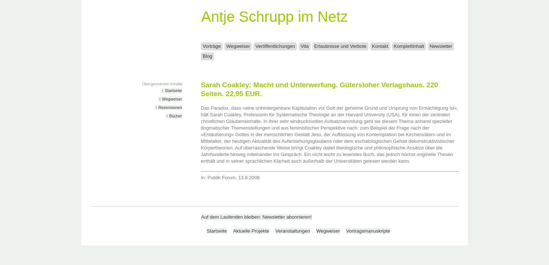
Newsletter (441, 46)
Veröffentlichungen (275, 46)
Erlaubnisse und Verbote (340, 46)
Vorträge (212, 46)
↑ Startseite (172, 90)
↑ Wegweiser (170, 99)
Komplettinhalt (409, 46)
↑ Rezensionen (168, 107)
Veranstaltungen (292, 231)
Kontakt (380, 46)
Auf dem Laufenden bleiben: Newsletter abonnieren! (256, 217)
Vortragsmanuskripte (368, 231)
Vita (305, 46)
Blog (207, 56)
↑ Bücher (174, 116)
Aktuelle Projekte (251, 231)
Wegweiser (238, 46)
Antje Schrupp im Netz (274, 16)
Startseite (217, 231)
